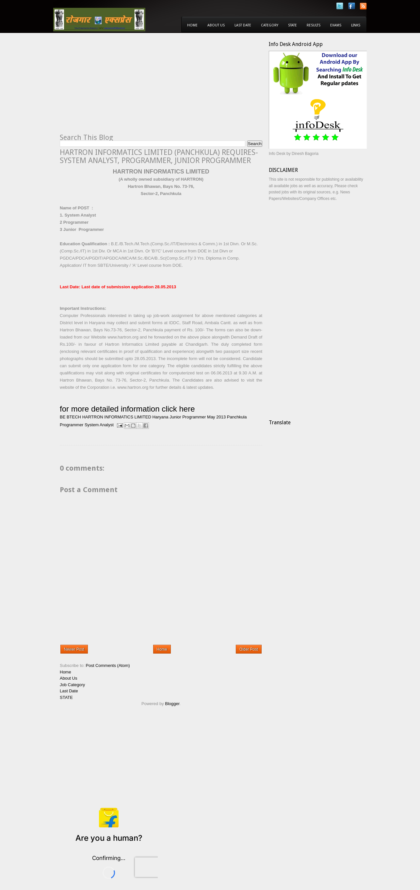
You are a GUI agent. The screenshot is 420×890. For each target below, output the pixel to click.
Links (355, 25)
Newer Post (74, 649)
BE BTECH (70, 417)
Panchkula (237, 417)
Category (269, 25)
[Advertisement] (115, 86)
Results (313, 25)
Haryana (160, 417)
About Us (216, 25)
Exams (335, 25)
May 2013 (216, 417)
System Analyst (99, 424)
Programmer (71, 424)
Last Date (242, 25)
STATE (66, 697)
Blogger (172, 703)
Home (192, 25)
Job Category (72, 684)
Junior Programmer (188, 417)
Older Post (248, 649)
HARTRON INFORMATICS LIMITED (116, 417)
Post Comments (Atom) (108, 665)
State (292, 25)
